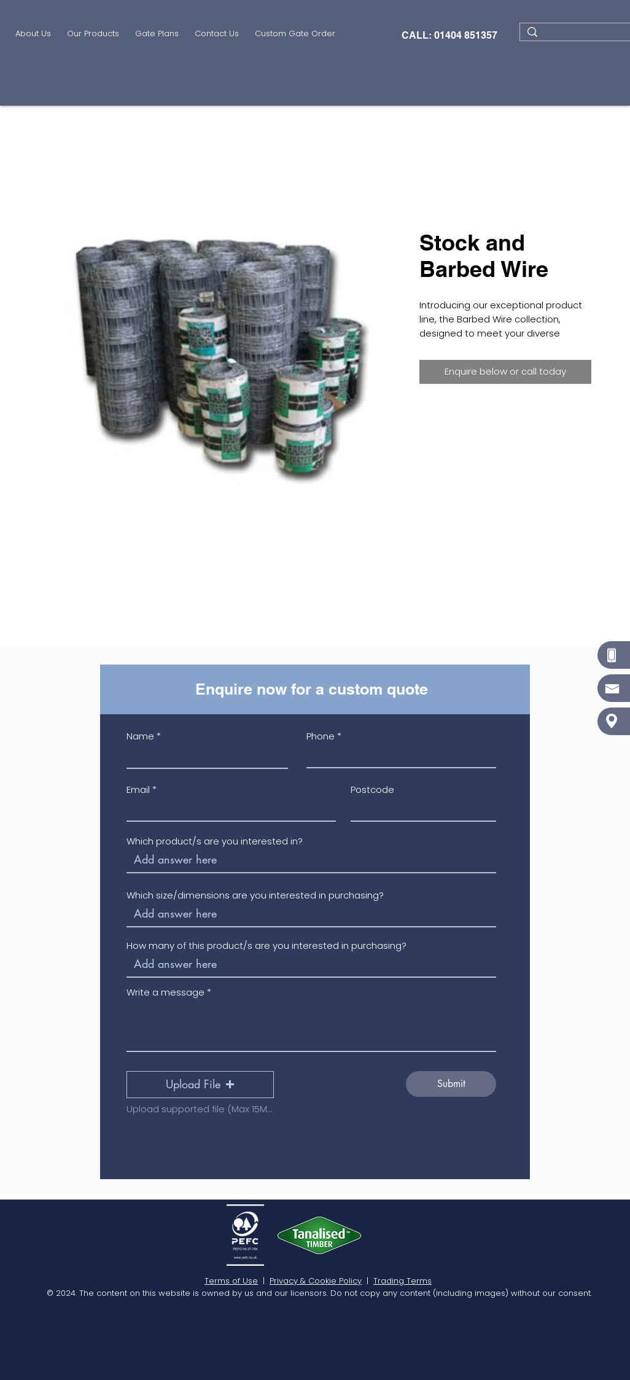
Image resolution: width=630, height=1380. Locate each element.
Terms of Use (231, 1281)
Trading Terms (402, 1281)
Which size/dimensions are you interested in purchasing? (255, 895)
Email (138, 789)
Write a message (165, 992)
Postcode (372, 789)
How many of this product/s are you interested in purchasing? (266, 945)
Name (140, 736)
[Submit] (451, 1084)
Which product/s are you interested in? (214, 841)
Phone (320, 736)
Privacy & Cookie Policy (316, 1281)
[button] (93, 35)
